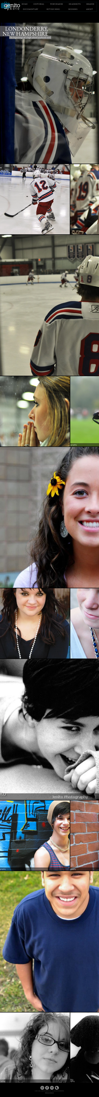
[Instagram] (42, 1088)
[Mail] (52, 1088)
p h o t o (13, 8)
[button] (56, 4)
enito (13, 6)
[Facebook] (47, 1088)
